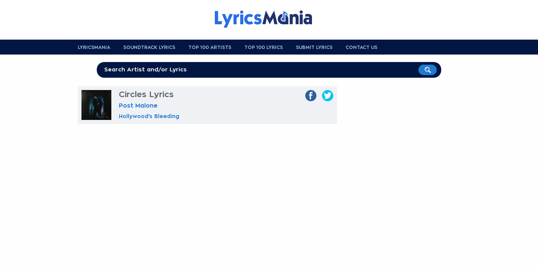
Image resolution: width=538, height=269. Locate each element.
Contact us (361, 47)
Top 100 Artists (209, 47)
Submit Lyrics (314, 47)
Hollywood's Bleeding (149, 116)
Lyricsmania (94, 47)
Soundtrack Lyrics (149, 47)
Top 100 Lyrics (263, 47)
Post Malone (138, 106)
